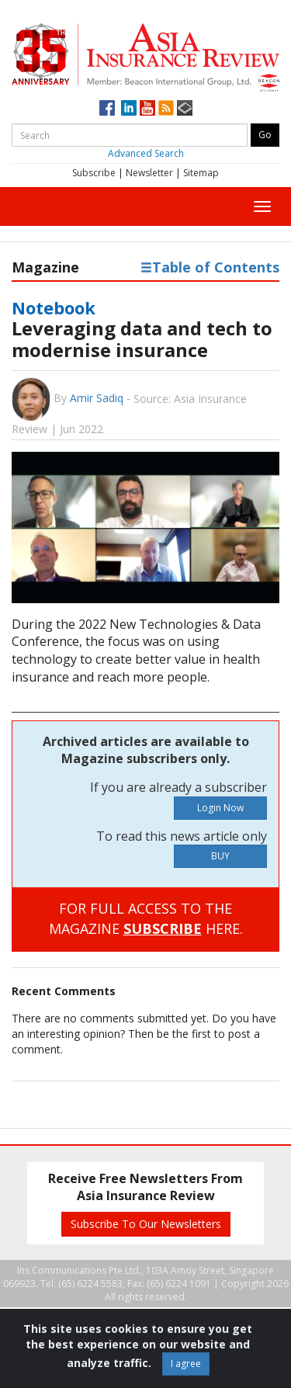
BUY (220, 855)
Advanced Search (146, 153)
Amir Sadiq (96, 397)
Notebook (53, 307)
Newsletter (149, 172)
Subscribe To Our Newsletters (146, 1223)
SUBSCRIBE (162, 928)
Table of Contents (209, 267)
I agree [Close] (186, 1363)
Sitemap (201, 172)
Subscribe (94, 172)
